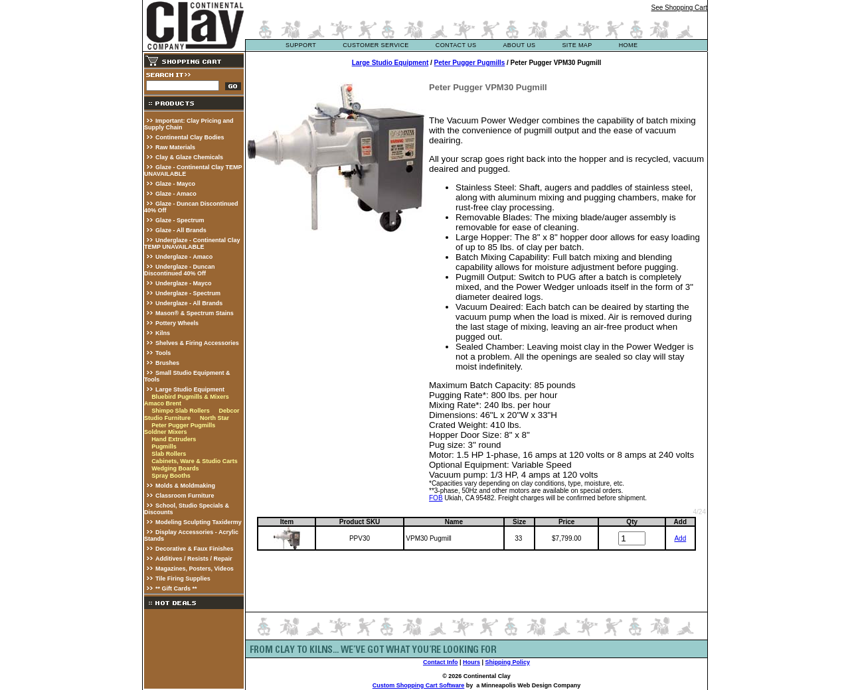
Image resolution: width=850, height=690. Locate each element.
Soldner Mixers (165, 432)
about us (519, 45)
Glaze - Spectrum (180, 220)
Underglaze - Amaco (183, 256)
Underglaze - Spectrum (187, 293)
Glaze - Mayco (175, 183)
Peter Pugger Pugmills (183, 425)
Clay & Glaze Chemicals (189, 157)
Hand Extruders (173, 439)
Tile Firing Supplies (183, 578)
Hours (471, 662)
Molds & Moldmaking (185, 485)
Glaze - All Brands (181, 230)
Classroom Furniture (184, 495)
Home (628, 45)
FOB (436, 498)
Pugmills (164, 446)
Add (680, 538)
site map (577, 45)
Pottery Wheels (177, 323)
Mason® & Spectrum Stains (194, 313)
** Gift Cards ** (176, 588)
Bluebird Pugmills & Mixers (190, 396)
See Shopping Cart (679, 7)
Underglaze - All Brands (188, 303)
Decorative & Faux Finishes (194, 548)
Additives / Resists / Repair (193, 558)
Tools (163, 353)
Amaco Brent (162, 403)
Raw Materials (175, 147)
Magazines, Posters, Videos (194, 568)
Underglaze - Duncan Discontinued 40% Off (179, 270)
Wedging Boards (175, 468)
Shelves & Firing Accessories (197, 343)
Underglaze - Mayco (183, 283)
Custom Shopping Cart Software (419, 685)
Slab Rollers (168, 453)
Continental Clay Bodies (189, 137)
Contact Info (440, 662)
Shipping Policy (508, 662)
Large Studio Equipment (189, 389)
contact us (456, 45)
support (301, 45)
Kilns (162, 333)
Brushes (167, 363)
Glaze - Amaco (176, 193)
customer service (376, 45)
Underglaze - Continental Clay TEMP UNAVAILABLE (192, 243)
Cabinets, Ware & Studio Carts (194, 461)
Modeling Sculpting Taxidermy (198, 522)
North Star (214, 418)
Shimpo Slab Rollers (180, 410)
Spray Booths (171, 475)
